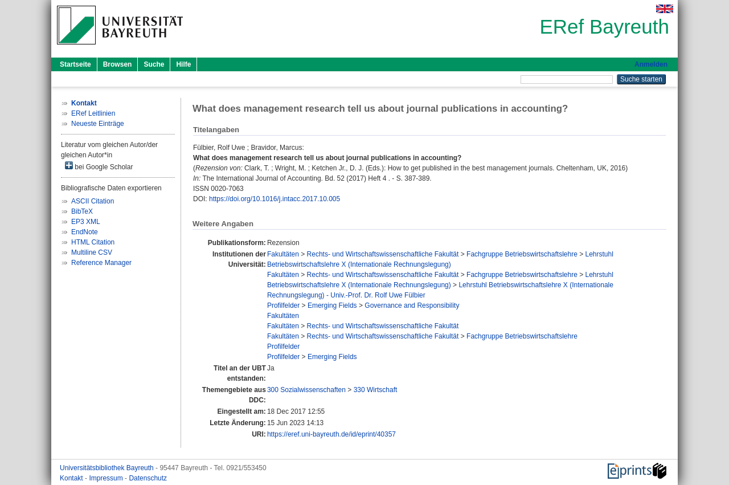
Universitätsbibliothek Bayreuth (107, 468)
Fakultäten (283, 254)
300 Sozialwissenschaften (306, 390)
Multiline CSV (91, 252)
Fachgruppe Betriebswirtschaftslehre (522, 254)
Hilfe (183, 64)
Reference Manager (101, 263)
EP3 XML (85, 222)
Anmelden (650, 64)
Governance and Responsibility (411, 305)
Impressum (107, 478)
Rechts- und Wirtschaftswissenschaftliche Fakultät (383, 254)
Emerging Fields (332, 305)
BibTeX (82, 211)
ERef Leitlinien (93, 113)
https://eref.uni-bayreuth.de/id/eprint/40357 (331, 434)
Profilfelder (283, 305)
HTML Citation (92, 242)
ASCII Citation (92, 201)
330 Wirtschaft (376, 390)
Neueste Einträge (97, 124)
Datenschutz (148, 478)
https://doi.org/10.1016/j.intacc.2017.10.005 (274, 199)
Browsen (117, 64)
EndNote (84, 232)
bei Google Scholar (99, 166)
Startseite (75, 64)
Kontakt (72, 478)
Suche (154, 64)
